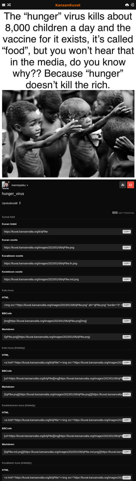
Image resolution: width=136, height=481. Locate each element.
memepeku (19, 185)
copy (127, 231)
